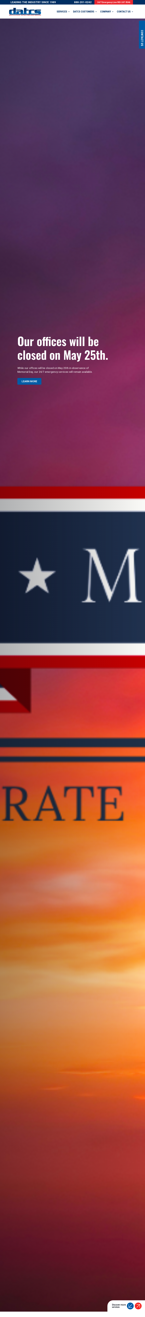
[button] (130, 1301)
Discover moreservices (119, 1301)
